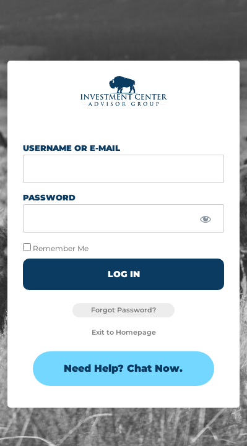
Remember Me (56, 247)
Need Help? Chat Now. (123, 368)
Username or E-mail (71, 148)
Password (49, 198)
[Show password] (206, 219)
